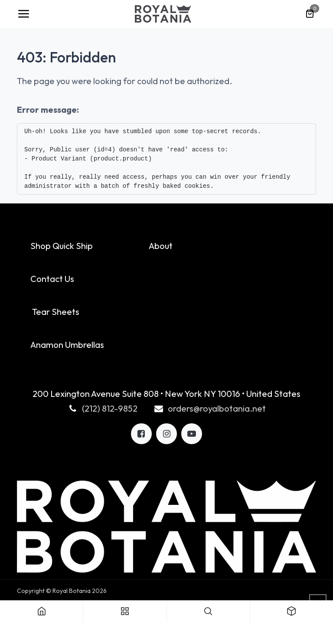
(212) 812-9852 (109, 408)
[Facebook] (141, 433)
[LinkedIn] (191, 433)
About (161, 245)
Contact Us (52, 278)
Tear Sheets (55, 311)
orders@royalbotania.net (217, 408)
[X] (166, 433)
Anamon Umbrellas (67, 344)
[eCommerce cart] (309, 13)
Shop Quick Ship (61, 245)
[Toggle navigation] (23, 13)
